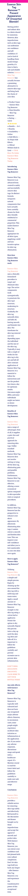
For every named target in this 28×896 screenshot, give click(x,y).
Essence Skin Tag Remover (14, 75)
